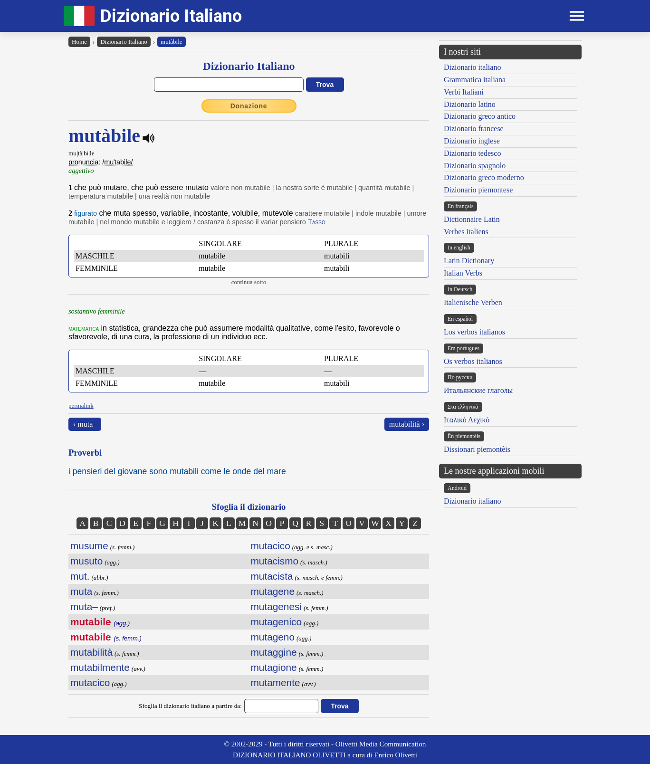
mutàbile (171, 41)
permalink (81, 405)
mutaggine (274, 652)
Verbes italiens (466, 232)
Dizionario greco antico (480, 116)
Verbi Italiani (464, 92)
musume (89, 545)
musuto (86, 560)
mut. (79, 576)
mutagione (274, 667)
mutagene (273, 591)
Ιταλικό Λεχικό (466, 420)
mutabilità (91, 652)
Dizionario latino (470, 104)
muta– (84, 606)
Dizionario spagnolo (475, 166)
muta (81, 591)
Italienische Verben (473, 302)
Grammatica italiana (475, 80)
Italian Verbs (463, 273)
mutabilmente (100, 667)
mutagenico (276, 621)
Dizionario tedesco (472, 153)
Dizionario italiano (472, 67)
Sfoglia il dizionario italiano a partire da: (190, 705)
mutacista (272, 576)
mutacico (90, 682)
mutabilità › (406, 424)
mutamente (275, 682)
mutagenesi (276, 606)
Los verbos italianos (474, 332)
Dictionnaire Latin (472, 219)
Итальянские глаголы (478, 390)
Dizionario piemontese (478, 190)
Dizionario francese (474, 128)
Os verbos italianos (473, 361)
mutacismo (275, 560)
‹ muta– (84, 424)
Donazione (249, 106)
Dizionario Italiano (171, 16)
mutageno (273, 636)
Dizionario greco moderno (484, 177)
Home (79, 41)
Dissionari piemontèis (477, 449)
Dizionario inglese (472, 141)
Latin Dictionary (469, 261)
